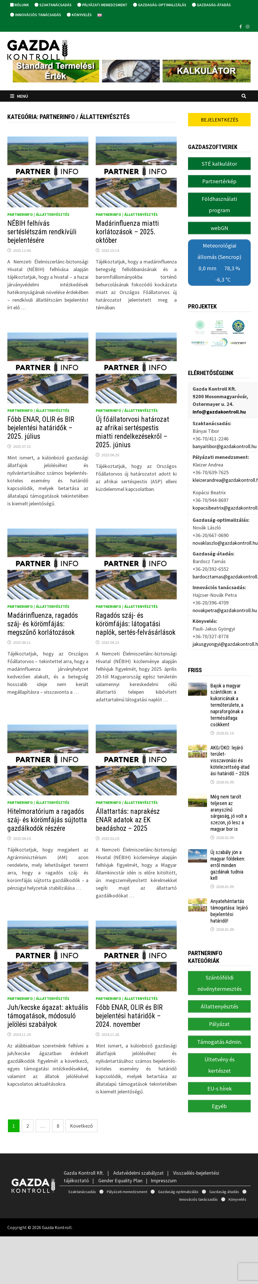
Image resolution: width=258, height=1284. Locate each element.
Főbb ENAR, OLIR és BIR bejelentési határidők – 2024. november (129, 1016)
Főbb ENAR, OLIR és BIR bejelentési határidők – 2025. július (40, 427)
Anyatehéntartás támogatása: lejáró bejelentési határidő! (229, 910)
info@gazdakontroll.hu (219, 411)
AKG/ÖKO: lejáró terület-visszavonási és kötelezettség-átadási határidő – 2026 (230, 760)
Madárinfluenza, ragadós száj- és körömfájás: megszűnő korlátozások (42, 623)
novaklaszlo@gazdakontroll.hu (225, 542)
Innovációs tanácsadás (35, 14)
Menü (19, 96)
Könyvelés (79, 14)
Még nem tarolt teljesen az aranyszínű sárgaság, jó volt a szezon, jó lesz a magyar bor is (228, 812)
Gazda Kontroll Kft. (84, 1173)
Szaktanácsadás (53, 4)
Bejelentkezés (219, 119)
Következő (81, 1126)
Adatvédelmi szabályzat (138, 1173)
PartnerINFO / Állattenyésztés (38, 214)
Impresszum (164, 1180)
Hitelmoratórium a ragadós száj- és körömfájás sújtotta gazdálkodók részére (47, 819)
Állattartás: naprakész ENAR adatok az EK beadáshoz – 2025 (128, 819)
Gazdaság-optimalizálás (159, 4)
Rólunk (19, 4)
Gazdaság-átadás (211, 4)
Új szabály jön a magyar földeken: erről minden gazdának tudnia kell (227, 864)
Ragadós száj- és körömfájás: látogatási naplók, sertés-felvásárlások (136, 623)
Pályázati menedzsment (102, 4)
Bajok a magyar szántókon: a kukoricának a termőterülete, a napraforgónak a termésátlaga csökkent (226, 704)
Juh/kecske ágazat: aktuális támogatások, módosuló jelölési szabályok (47, 1016)
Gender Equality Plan (120, 1180)
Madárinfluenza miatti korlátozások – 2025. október (127, 231)
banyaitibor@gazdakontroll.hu (225, 445)
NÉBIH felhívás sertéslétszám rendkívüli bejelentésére (41, 231)
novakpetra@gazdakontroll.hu (225, 609)
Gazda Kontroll (57, 1227)
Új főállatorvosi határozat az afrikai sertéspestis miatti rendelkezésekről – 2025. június (132, 432)
